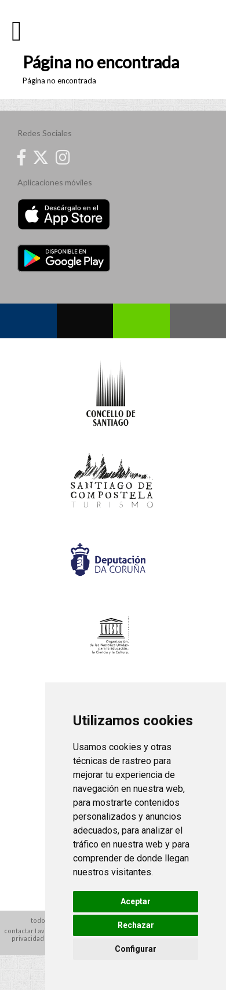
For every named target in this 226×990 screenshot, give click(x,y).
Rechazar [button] (136, 925)
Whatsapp (141, 321)
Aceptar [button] (136, 901)
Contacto (198, 321)
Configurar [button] (135, 949)
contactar (19, 930)
